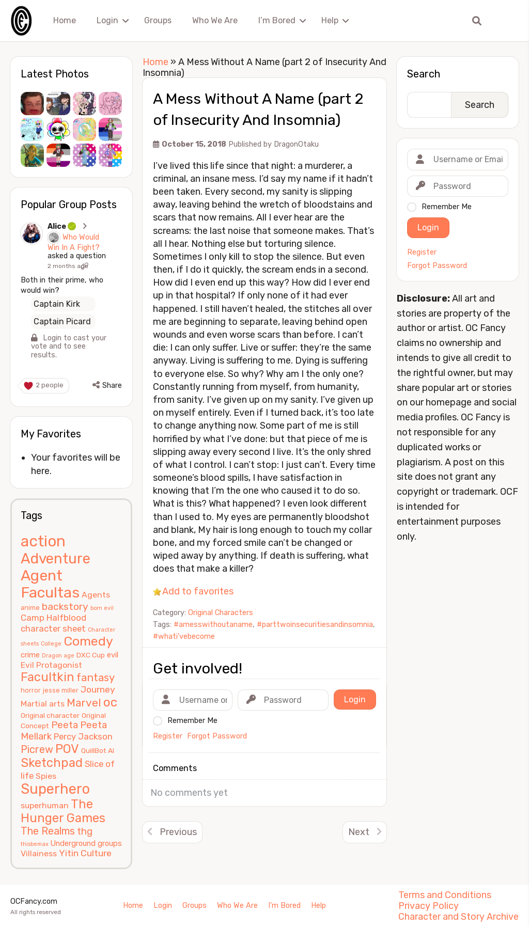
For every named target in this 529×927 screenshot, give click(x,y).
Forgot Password (437, 266)
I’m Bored (276, 20)
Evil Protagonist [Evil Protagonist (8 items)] (51, 665)
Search (423, 74)
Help (329, 20)
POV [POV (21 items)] (67, 749)
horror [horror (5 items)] (31, 690)
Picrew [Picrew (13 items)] (37, 749)
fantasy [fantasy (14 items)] (95, 677)
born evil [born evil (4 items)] (102, 608)
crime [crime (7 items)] (30, 654)
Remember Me (447, 206)
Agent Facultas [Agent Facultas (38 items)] (50, 584)
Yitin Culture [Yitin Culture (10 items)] (85, 853)
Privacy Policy (428, 906)
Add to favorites (198, 591)
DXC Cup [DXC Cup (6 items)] (90, 655)
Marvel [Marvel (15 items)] (84, 702)
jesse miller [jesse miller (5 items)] (61, 690)
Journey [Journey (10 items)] (98, 689)
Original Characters (220, 612)
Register (422, 252)
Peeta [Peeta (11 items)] (64, 725)
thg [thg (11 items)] (84, 831)
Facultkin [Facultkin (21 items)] (47, 677)
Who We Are (215, 20)
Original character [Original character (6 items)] (50, 715)
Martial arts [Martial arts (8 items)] (43, 704)
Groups (158, 20)
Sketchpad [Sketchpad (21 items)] (52, 763)
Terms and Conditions (444, 895)
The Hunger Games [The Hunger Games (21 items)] (63, 811)
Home (64, 20)
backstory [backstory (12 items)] (65, 606)
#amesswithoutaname (213, 624)
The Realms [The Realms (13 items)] (48, 831)
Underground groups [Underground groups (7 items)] (86, 843)
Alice (62, 226)
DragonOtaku (296, 144)
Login (107, 20)
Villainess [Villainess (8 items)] (39, 853)
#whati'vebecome (184, 636)
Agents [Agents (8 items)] (96, 595)
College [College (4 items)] (51, 643)
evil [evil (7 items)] (112, 654)
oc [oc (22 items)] (110, 702)
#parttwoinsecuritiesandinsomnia (315, 624)
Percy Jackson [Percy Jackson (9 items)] (83, 736)
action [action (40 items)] (43, 541)
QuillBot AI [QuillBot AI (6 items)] (97, 750)
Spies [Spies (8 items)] (46, 776)
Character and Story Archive (458, 916)
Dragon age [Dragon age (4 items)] (58, 655)
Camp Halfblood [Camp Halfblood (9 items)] (53, 617)
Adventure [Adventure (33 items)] (55, 558)
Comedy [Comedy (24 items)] (88, 641)
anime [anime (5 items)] (30, 607)
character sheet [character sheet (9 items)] (53, 628)
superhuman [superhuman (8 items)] (45, 805)
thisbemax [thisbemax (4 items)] (35, 844)
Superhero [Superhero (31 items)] (55, 788)
